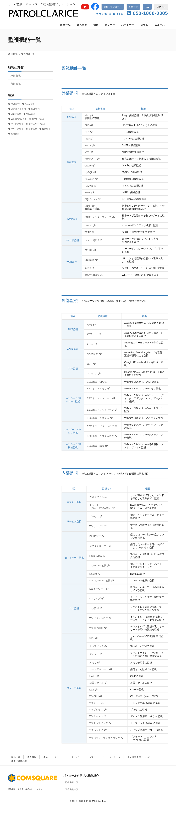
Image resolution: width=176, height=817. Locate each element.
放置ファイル (98, 682)
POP (89, 138)
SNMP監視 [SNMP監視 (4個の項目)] (16, 114)
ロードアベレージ (100, 669)
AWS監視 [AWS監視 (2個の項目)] (15, 104)
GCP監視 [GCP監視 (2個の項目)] (35, 109)
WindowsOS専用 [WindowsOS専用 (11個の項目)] (18, 119)
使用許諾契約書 (19, 761)
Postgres (91, 179)
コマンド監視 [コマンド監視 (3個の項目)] (38, 119)
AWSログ (94, 334)
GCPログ (94, 373)
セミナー (59, 757)
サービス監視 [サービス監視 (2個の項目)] (17, 124)
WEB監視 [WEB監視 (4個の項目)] (30, 114)
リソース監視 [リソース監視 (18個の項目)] (17, 129)
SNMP (90, 206)
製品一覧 (15, 757)
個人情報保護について (138, 757)
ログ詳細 (96, 608)
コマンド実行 (94, 240)
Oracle (90, 165)
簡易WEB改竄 (94, 275)
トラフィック (98, 646)
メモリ (94, 662)
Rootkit (95, 574)
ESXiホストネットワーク (102, 409)
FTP (89, 132)
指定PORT (92, 158)
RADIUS (91, 185)
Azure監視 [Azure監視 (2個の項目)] (30, 104)
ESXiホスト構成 (97, 445)
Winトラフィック (100, 723)
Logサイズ (96, 598)
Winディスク (98, 716)
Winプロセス (98, 709)
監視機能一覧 (72, 782)
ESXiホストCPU (97, 381)
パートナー (76, 757)
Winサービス (98, 526)
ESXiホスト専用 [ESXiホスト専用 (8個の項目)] (18, 109)
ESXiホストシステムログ (102, 436)
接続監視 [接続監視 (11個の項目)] (46, 129)
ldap (93, 689)
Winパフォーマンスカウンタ (106, 738)
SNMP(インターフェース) (100, 217)
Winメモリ (96, 702)
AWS (91, 324)
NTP (89, 152)
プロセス (96, 516)
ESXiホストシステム (100, 418)
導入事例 (31, 757)
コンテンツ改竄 (99, 565)
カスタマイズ (98, 496)
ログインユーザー (100, 545)
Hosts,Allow (97, 555)
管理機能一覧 (72, 789)
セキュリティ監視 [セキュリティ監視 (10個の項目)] (37, 124)
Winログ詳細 (98, 628)
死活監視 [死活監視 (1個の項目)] (15, 134)
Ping (89, 115)
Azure (92, 344)
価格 (45, 757)
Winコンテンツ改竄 (101, 580)
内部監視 (15, 83)
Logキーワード (99, 588)
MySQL (90, 172)
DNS (89, 125)
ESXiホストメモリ (99, 388)
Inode (94, 676)
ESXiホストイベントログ (102, 426)
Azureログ (94, 354)
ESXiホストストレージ (101, 398)
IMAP (89, 192)
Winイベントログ (100, 618)
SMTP (90, 145)
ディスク (96, 654)
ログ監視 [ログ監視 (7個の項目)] (33, 129)
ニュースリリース (111, 757)
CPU (93, 638)
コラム (92, 757)
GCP (91, 364)
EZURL (90, 250)
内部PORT (96, 536)
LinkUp (90, 225)
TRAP (90, 232)
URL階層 (91, 260)
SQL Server (93, 199)
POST (90, 268)
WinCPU (95, 696)
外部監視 (15, 75)
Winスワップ (98, 729)
